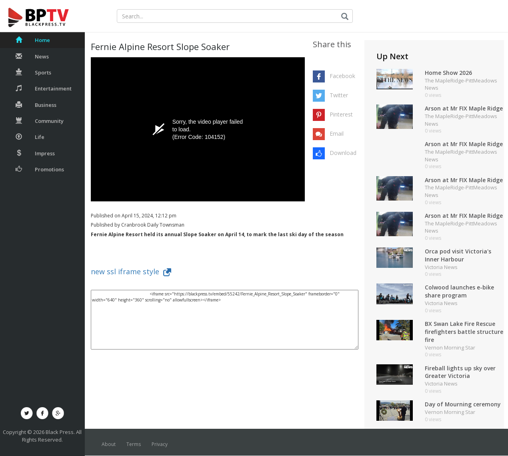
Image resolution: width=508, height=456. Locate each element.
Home (33, 40)
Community (40, 121)
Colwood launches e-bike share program (459, 291)
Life (30, 137)
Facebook (342, 76)
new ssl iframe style (131, 271)
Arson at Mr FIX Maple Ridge (464, 108)
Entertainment (44, 88)
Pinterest (341, 114)
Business (36, 104)
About (109, 444)
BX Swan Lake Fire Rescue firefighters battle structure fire (464, 332)
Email (337, 133)
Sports (33, 72)
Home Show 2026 (448, 72)
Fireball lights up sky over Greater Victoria (460, 372)
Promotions (40, 169)
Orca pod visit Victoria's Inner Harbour (458, 255)
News (32, 56)
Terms (133, 444)
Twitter (339, 95)
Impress (35, 153)
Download (343, 153)
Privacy (160, 444)
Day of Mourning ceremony (463, 404)
